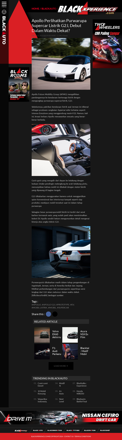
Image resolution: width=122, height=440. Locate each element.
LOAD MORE (61, 366)
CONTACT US (68, 436)
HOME (35, 8)
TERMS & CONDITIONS (82, 436)
